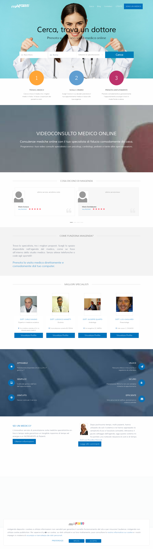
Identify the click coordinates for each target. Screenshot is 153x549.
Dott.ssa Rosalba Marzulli (91, 440)
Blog (99, 6)
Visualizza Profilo (28, 335)
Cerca (91, 6)
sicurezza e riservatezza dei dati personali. (44, 535)
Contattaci (108, 6)
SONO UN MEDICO (133, 6)
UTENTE (119, 6)
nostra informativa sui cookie (120, 532)
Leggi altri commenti (89, 444)
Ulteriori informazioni (24, 441)
